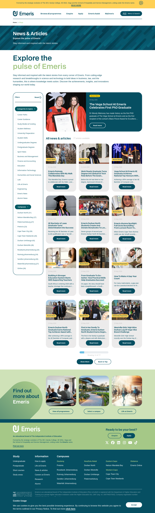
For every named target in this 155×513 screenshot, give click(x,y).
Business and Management (27, 156)
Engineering (22, 189)
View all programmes (61, 411)
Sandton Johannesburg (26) (27, 259)
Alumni (38, 484)
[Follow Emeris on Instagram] (124, 442)
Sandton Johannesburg (66, 479)
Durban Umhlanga (91, 474)
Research (39, 479)
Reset (37, 97)
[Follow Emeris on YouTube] (130, 442)
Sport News (21, 152)
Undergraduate (19, 461)
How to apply (40, 461)
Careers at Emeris (42, 475)
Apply (80, 13)
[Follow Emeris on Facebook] (113, 442)
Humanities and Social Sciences (29, 175)
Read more (97, 125)
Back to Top (102, 362)
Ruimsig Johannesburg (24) (27, 254)
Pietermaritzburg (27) (25, 222)
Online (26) (21, 268)
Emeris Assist (94, 13)
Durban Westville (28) (25, 245)
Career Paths (22, 115)
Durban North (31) (24, 213)
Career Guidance (23, 119)
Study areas (18, 475)
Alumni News (22, 198)
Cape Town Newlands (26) (27, 236)
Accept (134, 505)
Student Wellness (24, 128)
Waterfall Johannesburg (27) (28, 264)
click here (70, 509)
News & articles (41, 470)
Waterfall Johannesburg (66, 483)
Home (16, 22)
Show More (84, 362)
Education (21, 166)
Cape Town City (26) (24, 231)
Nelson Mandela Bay (114, 465)
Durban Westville (91, 470)
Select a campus (93, 411)
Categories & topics (25, 109)
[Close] (141, 3)
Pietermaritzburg (91, 479)
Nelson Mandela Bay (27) (26, 217)
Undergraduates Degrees (27, 142)
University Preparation (25, 133)
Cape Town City (112, 474)
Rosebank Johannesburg (67, 470)
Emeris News (22, 193)
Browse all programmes (51, 13)
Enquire (69, 13)
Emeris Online (136, 465)
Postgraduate (18, 466)
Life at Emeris (22, 184)
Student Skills (22, 138)
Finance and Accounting (26, 161)
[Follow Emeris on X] (107, 442)
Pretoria (60, 465)
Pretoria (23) (22, 226)
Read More (76, 5)
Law (18, 180)
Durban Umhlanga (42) (26, 240)
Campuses (22, 207)
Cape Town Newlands (115, 479)
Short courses (18, 470)
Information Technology (26, 170)
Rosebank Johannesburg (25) (28, 250)
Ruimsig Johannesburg (66, 474)
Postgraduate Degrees (25, 147)
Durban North (89, 465)
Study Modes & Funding (26, 124)
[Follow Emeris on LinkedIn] (119, 442)
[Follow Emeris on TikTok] (136, 442)
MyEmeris (109, 13)
